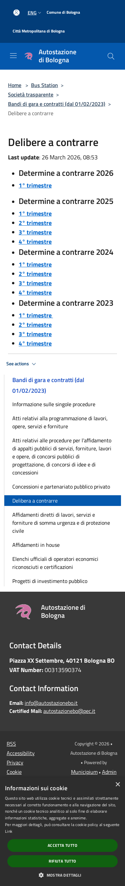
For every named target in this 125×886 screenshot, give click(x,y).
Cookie (14, 772)
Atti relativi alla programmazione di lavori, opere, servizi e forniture (60, 422)
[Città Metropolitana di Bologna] (39, 31)
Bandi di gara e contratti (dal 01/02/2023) (56, 104)
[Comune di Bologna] (63, 12)
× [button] (117, 784)
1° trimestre (35, 185)
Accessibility (21, 753)
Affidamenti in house (36, 545)
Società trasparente (30, 94)
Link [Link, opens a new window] (8, 831)
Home (14, 85)
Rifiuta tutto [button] (62, 861)
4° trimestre (35, 241)
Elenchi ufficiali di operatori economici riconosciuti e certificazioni (55, 563)
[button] (62, 875)
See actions (22, 364)
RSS (11, 744)
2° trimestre (35, 222)
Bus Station (44, 85)
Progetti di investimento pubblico (49, 581)
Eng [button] (35, 12)
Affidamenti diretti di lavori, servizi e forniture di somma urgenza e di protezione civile (61, 523)
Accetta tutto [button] (62, 845)
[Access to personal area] (16, 12)
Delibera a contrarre (35, 501)
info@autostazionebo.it (51, 703)
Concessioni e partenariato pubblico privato (61, 487)
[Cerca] (111, 56)
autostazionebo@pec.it (69, 711)
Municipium (84, 772)
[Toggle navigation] (13, 56)
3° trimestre (35, 232)
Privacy (15, 762)
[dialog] (62, 832)
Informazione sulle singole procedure (53, 404)
